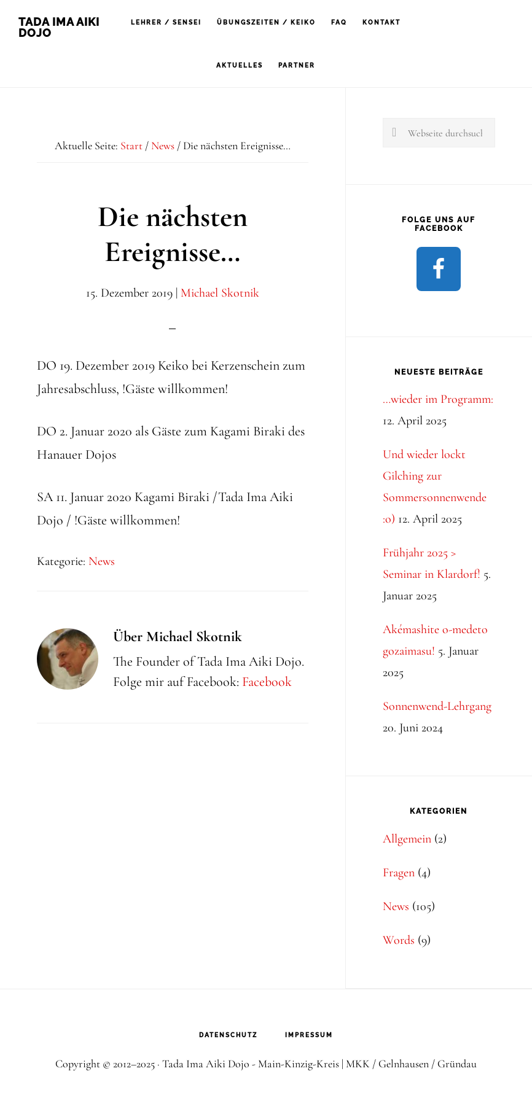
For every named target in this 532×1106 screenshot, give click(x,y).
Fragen (399, 872)
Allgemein (407, 838)
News (101, 561)
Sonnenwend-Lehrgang (437, 706)
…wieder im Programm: (438, 399)
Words (399, 940)
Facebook (267, 682)
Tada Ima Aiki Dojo (59, 27)
